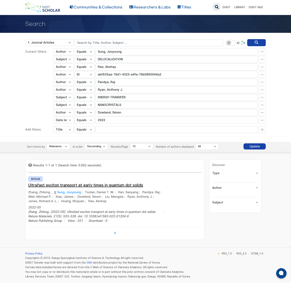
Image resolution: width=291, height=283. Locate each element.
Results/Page (119, 146)
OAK (89, 262)
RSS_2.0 (241, 253)
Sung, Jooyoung (69, 192)
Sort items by (36, 146)
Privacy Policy (34, 253)
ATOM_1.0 (257, 253)
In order (78, 146)
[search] (256, 42)
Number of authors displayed (175, 146)
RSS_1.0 (227, 253)
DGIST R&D (256, 7)
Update (255, 146)
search (216, 7)
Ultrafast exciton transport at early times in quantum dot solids (85, 185)
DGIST (226, 7)
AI (238, 43)
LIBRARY (239, 7)
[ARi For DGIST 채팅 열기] (281, 273)
